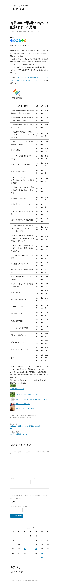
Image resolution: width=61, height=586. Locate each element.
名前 (12, 478)
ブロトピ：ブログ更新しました (24, 395)
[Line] (22, 40)
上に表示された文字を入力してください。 (20, 506)
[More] (25, 40)
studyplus (14, 417)
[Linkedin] (17, 40)
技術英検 (29, 417)
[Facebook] (11, 40)
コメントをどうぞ (34, 31)
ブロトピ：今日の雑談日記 (22, 408)
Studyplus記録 (32, 415)
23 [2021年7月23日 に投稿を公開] (36, 549)
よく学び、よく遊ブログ (20, 6)
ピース (13, 31)
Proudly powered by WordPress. (31, 580)
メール (32, 478)
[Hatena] (20, 40)
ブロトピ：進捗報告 (20, 404)
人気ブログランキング (17, 389)
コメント (13, 458)
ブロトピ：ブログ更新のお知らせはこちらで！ (29, 399)
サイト (12, 487)
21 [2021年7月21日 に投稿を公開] (25, 549)
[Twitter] (14, 40)
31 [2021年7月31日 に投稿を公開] (42, 553)
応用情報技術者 (21, 417)
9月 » (42, 557)
